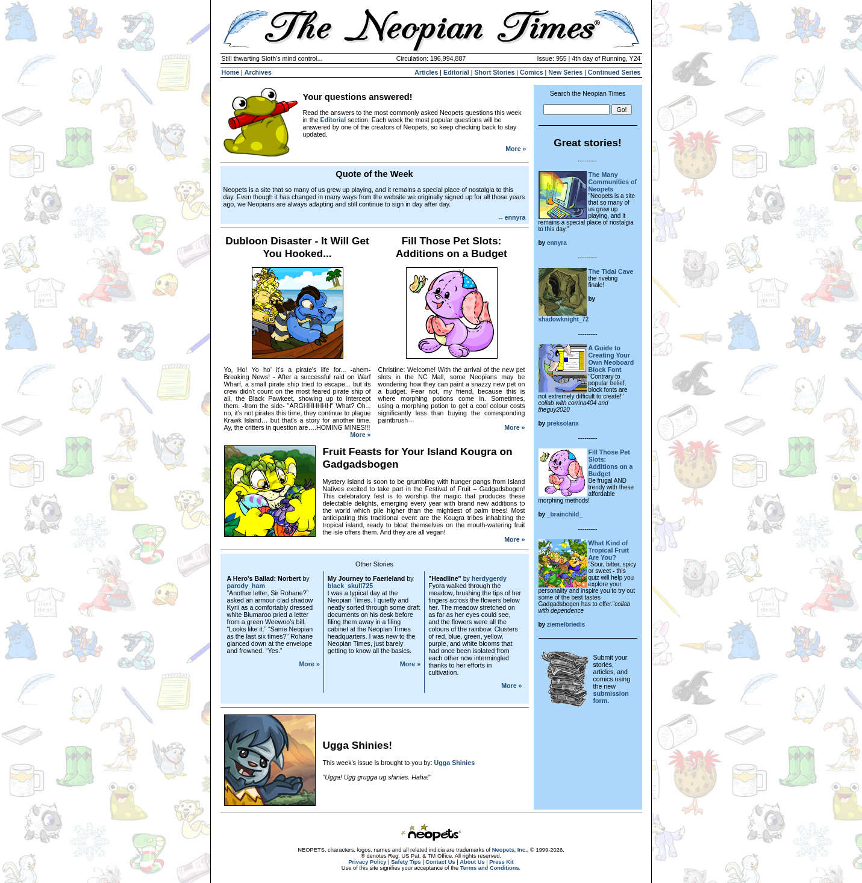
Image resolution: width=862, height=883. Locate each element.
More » (515, 148)
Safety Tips (406, 862)
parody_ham (246, 585)
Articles (426, 72)
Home (231, 72)
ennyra (515, 217)
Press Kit (501, 862)
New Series (565, 72)
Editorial (456, 72)
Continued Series (614, 72)
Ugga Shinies (454, 762)
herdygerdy (489, 578)
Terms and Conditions (489, 868)
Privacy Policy (367, 862)
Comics (531, 72)
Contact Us (440, 862)
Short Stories (494, 72)
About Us (472, 862)
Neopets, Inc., (510, 850)
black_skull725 (350, 585)
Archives (258, 72)
